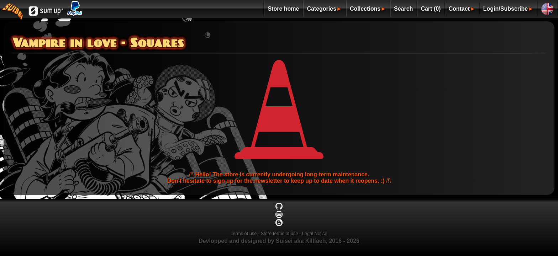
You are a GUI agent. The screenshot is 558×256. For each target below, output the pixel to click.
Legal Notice (314, 233)
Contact (459, 9)
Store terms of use (279, 233)
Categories (321, 9)
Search (403, 9)
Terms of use (244, 233)
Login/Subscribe (505, 9)
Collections (365, 9)
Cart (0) (431, 9)
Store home (283, 9)
